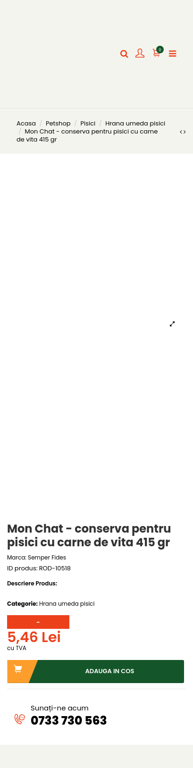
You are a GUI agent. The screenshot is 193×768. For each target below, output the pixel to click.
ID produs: (22, 569)
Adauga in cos (71, 671)
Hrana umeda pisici (66, 604)
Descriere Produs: (32, 583)
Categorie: (22, 604)
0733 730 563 (69, 720)
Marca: (16, 557)
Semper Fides (47, 557)
